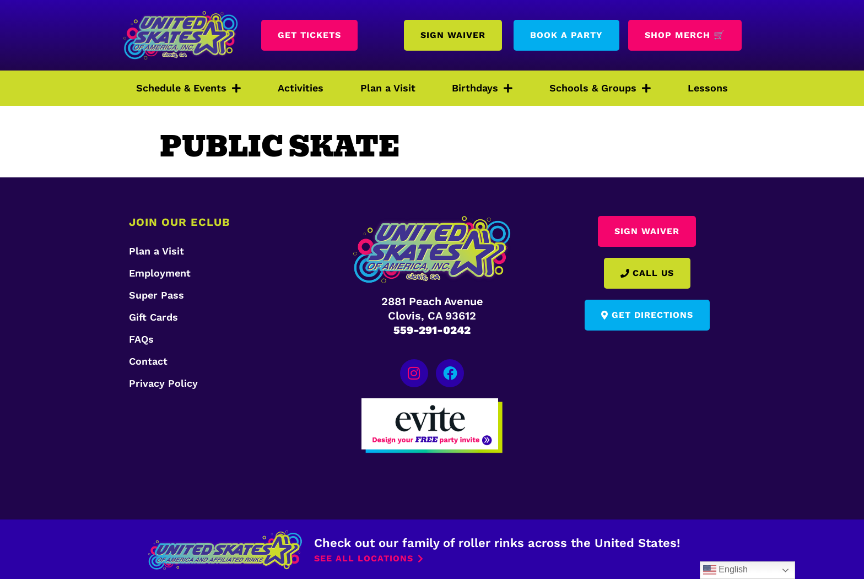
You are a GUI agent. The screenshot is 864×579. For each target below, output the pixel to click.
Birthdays (482, 88)
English (725, 570)
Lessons (708, 88)
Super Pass (156, 295)
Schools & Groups (600, 88)
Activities (300, 88)
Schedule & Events (188, 88)
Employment (160, 273)
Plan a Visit (387, 88)
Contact (148, 361)
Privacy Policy (163, 383)
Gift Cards (153, 317)
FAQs (141, 339)
